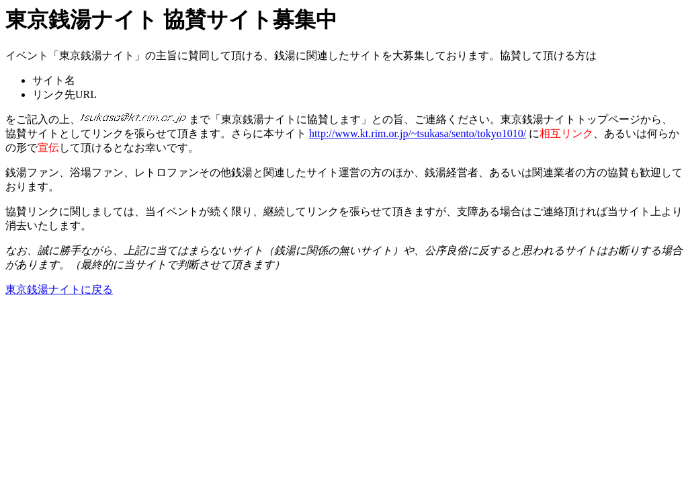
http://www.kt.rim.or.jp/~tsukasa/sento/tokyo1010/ (417, 133)
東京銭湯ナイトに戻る (59, 289)
